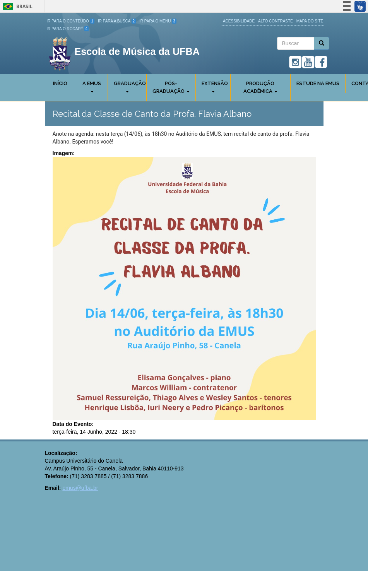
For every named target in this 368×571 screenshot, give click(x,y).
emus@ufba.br (80, 488)
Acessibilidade (239, 21)
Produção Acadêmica (260, 87)
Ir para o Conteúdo (71, 21)
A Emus (91, 86)
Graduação (130, 86)
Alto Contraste (275, 21)
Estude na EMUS (317, 83)
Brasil (16, 6)
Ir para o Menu (157, 21)
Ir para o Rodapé (68, 29)
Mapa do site (309, 21)
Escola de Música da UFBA (137, 51)
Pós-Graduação (171, 87)
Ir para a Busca (117, 21)
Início (60, 83)
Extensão (215, 86)
